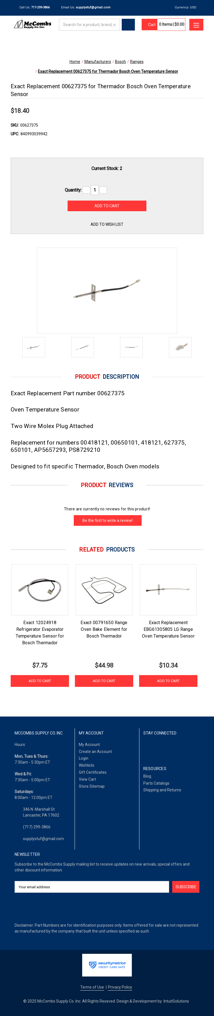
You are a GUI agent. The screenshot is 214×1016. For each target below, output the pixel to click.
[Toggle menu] (196, 25)
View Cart (87, 779)
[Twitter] (174, 748)
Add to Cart (40, 681)
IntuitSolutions (176, 1001)
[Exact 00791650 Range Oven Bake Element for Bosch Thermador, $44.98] (104, 589)
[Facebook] (146, 748)
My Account (89, 744)
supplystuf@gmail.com (43, 838)
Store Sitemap (92, 786)
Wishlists (86, 765)
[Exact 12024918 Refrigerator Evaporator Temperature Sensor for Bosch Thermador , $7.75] (39, 589)
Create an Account (95, 751)
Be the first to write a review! (107, 520)
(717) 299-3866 (36, 827)
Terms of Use (92, 987)
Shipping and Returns (162, 790)
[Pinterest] (188, 748)
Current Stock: (106, 168)
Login (83, 758)
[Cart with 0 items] (149, 25)
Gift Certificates (93, 772)
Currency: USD (187, 7)
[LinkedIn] (160, 748)
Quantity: (73, 190)
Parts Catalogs (156, 783)
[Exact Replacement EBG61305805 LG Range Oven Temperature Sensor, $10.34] (168, 589)
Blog (147, 776)
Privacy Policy (120, 987)
